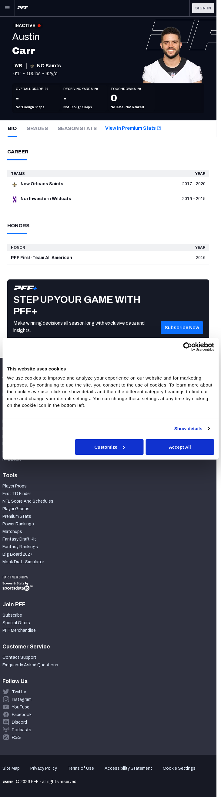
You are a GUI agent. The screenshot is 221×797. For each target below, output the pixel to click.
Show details (188, 428)
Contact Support (19, 657)
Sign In (203, 8)
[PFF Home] (22, 8)
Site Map (11, 768)
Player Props (14, 486)
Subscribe (12, 615)
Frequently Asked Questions (30, 665)
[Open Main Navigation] (7, 8)
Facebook (22, 714)
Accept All (180, 446)
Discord (19, 722)
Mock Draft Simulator (23, 562)
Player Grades (15, 509)
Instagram (22, 699)
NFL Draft (11, 459)
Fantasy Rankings (20, 546)
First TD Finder (16, 493)
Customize (109, 446)
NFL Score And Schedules (27, 501)
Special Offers (16, 623)
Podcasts (21, 730)
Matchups (12, 531)
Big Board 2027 (17, 554)
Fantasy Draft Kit (19, 539)
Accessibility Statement (128, 768)
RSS (16, 737)
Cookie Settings (179, 768)
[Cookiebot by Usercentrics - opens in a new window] (187, 346)
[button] (182, 336)
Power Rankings (18, 524)
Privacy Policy (43, 768)
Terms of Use (81, 768)
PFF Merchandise (19, 630)
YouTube (20, 707)
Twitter (19, 692)
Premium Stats (16, 516)
